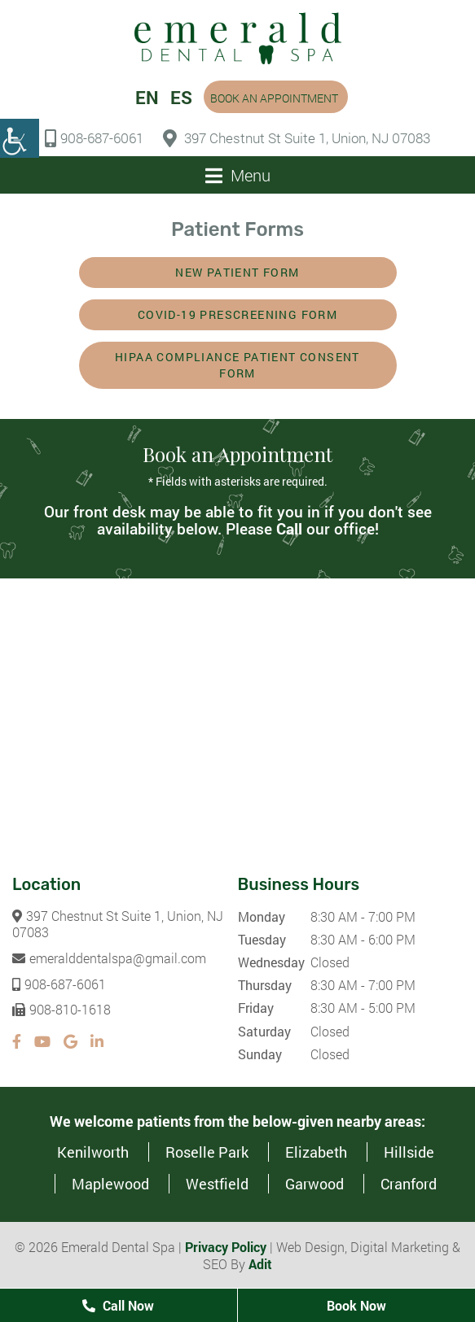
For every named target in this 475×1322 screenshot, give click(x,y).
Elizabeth (316, 1152)
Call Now (118, 1305)
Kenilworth (93, 1152)
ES (181, 97)
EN (147, 97)
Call (289, 528)
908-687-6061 (94, 138)
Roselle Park (206, 1152)
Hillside (409, 1152)
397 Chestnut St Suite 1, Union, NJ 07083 (296, 138)
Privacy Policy (225, 1246)
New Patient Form (237, 272)
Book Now (356, 1305)
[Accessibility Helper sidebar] (19, 138)
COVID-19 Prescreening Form (237, 314)
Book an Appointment (274, 98)
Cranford (408, 1183)
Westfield (217, 1183)
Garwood (314, 1183)
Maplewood (110, 1183)
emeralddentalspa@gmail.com (109, 958)
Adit (260, 1263)
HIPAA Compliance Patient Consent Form (237, 365)
